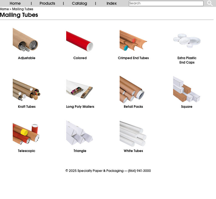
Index (112, 3)
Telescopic (26, 151)
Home (15, 3)
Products (47, 3)
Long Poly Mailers (80, 106)
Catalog (79, 3)
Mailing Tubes (22, 9)
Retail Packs (133, 106)
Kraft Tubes (26, 106)
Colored (80, 58)
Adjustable (26, 58)
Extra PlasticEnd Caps (187, 60)
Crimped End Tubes (133, 58)
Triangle (80, 151)
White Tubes (133, 151)
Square (186, 106)
